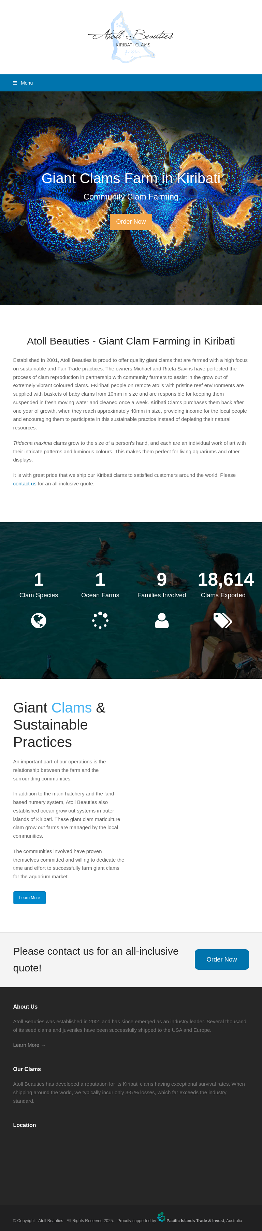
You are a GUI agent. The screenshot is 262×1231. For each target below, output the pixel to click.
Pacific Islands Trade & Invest (195, 1220)
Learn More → (29, 1045)
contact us (24, 483)
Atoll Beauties (50, 1220)
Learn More (28, 897)
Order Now (221, 959)
